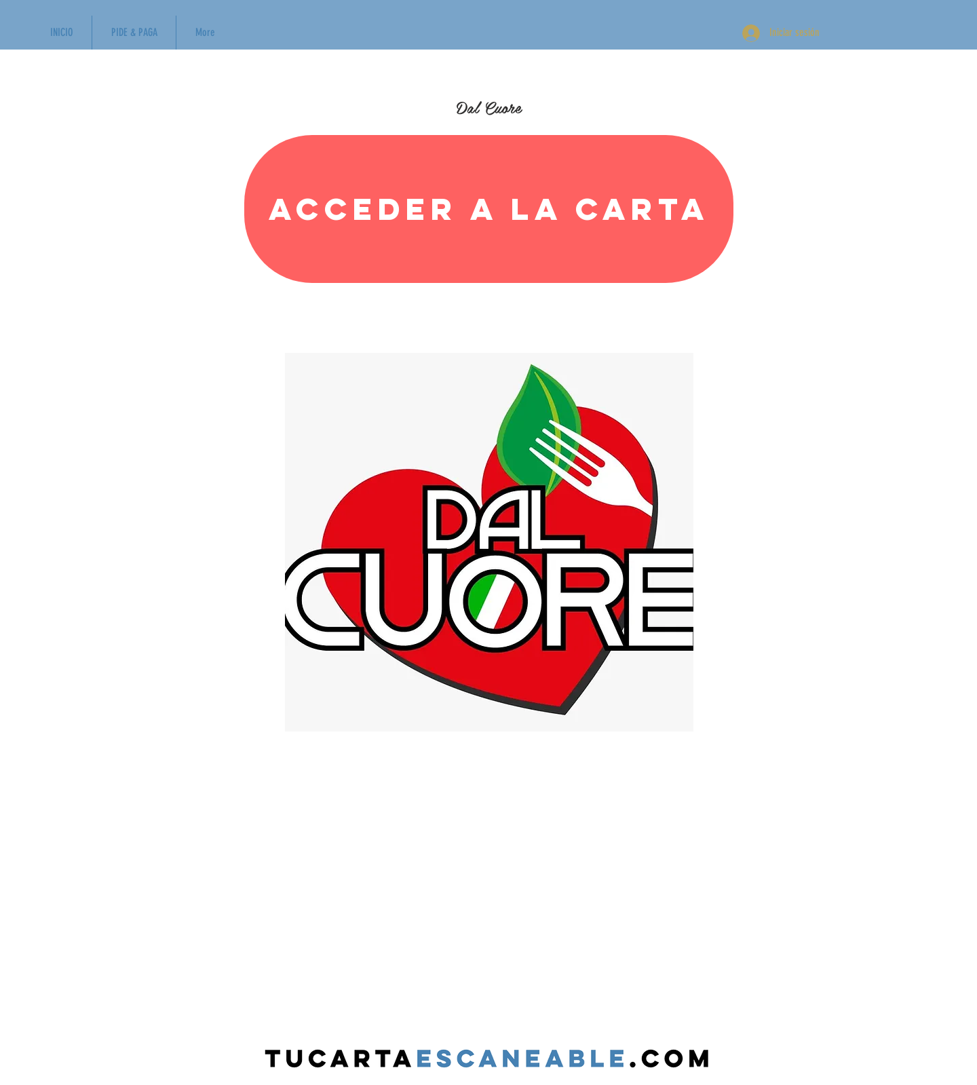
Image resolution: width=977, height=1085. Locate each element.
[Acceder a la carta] (488, 209)
